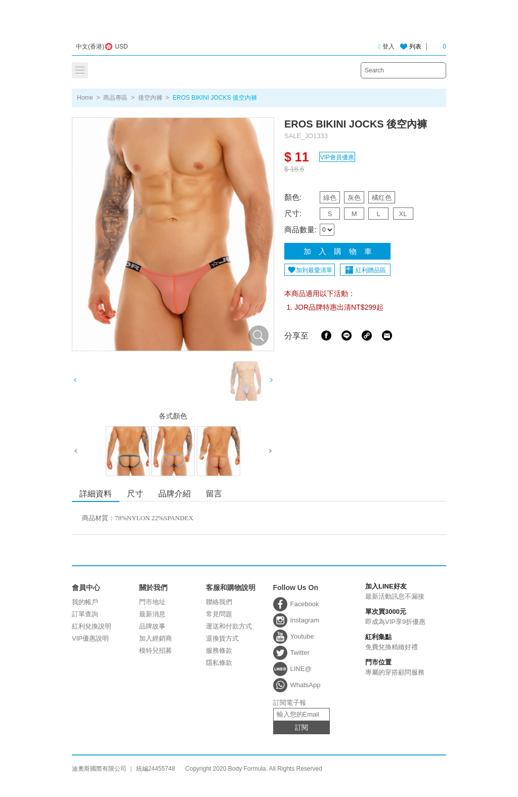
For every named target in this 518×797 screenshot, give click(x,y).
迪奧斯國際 (259, 24)
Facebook (326, 335)
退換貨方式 (222, 638)
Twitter (300, 652)
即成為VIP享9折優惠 (393, 617)
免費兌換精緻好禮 (393, 642)
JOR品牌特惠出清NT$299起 (338, 307)
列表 (415, 46)
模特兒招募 (155, 650)
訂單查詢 (85, 614)
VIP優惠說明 (90, 638)
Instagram (305, 620)
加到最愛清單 (314, 270)
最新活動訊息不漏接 (393, 591)
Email (387, 335)
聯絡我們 (219, 602)
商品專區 (115, 97)
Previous (75, 381)
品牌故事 (152, 626)
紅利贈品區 (371, 270)
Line (346, 335)
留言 (214, 493)
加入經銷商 (155, 638)
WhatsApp (305, 685)
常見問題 (219, 614)
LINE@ (301, 669)
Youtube (302, 636)
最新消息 (152, 614)
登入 (386, 46)
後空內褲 (150, 97)
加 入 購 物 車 (338, 251)
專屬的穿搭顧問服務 (393, 667)
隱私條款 (219, 662)
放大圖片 (258, 335)
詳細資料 (95, 493)
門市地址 (152, 602)
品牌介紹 (174, 493)
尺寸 (135, 493)
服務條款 (219, 650)
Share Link (367, 335)
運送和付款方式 (229, 626)
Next (270, 381)
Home (85, 97)
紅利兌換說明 (91, 626)
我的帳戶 (85, 602)
